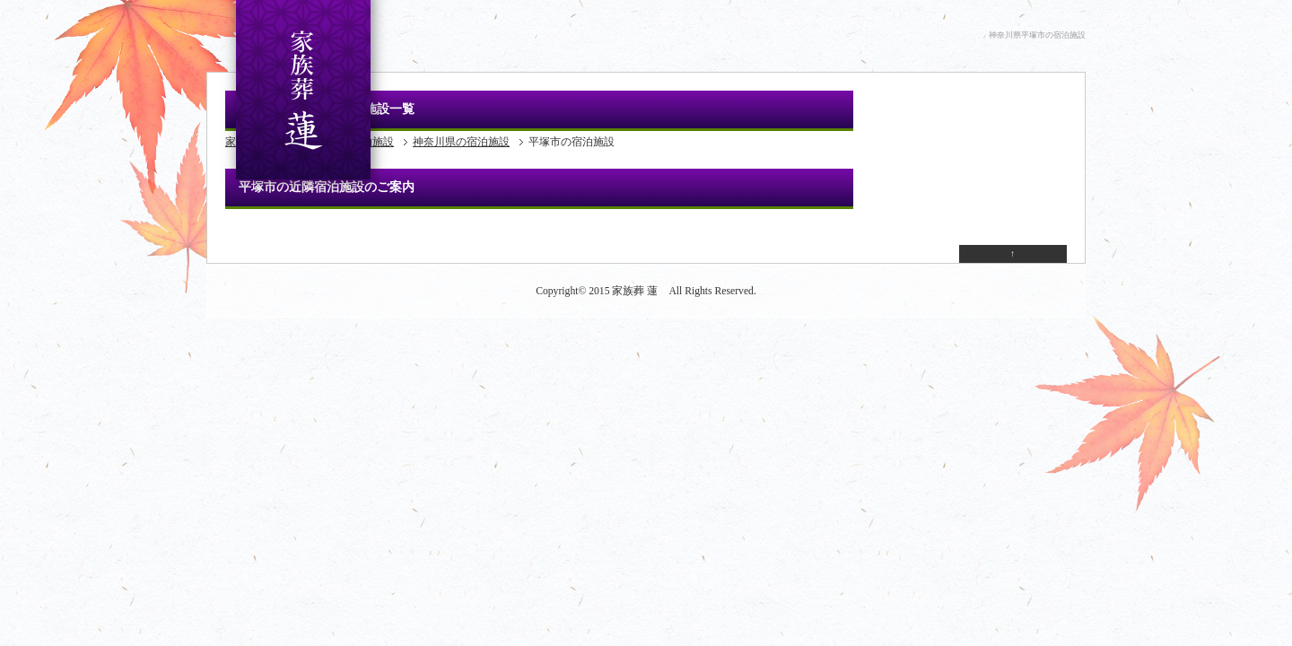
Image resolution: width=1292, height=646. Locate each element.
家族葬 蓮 (635, 291)
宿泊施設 (372, 141)
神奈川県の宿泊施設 (461, 141)
